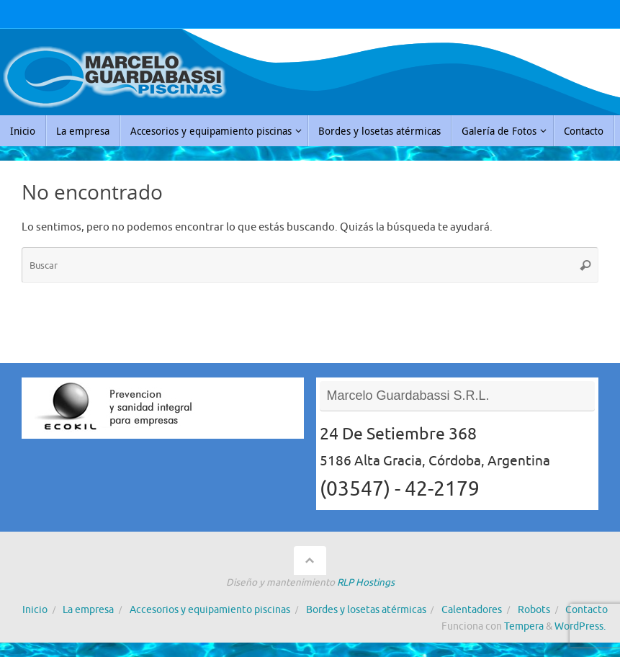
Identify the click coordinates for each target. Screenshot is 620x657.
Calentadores (471, 610)
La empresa (88, 610)
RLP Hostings (366, 582)
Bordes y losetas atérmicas (366, 610)
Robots (534, 610)
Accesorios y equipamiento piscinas (210, 610)
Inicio (35, 610)
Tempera (524, 626)
